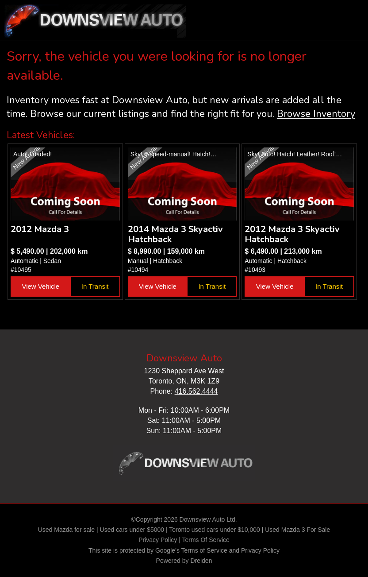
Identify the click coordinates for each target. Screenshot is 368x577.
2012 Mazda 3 (40, 229)
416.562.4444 (196, 391)
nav (352, 13)
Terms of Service (204, 550)
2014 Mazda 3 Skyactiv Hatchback (175, 234)
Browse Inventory (316, 113)
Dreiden (201, 560)
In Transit (95, 286)
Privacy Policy (157, 539)
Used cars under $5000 (132, 529)
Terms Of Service (205, 539)
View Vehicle (40, 286)
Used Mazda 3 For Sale (297, 529)
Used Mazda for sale (66, 529)
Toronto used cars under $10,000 (214, 529)
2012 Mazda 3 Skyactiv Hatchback (292, 234)
